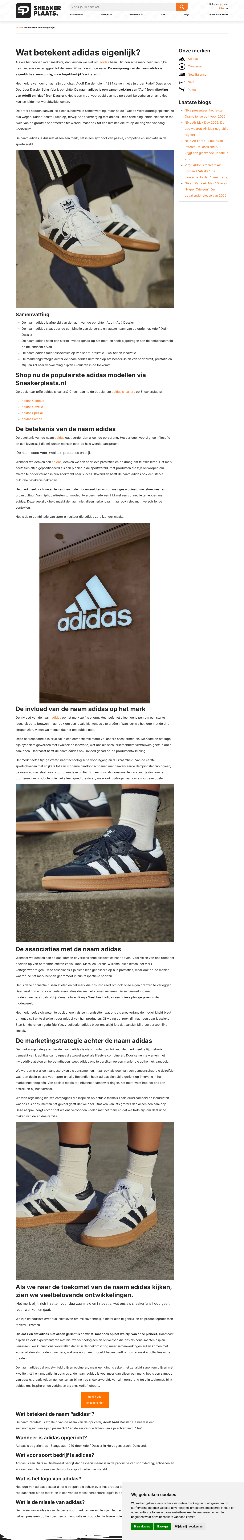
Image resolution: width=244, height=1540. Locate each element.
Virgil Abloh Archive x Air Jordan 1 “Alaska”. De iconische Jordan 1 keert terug (206, 171)
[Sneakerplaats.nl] (38, 10)
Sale (163, 14)
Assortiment (76, 14)
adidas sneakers (123, 391)
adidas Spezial (32, 413)
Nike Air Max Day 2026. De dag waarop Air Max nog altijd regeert (206, 129)
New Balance (192, 74)
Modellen (135, 14)
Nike (186, 82)
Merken (105, 14)
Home (19, 27)
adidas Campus (33, 401)
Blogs (186, 14)
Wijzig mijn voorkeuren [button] (188, 1526)
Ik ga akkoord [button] (142, 1526)
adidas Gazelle (32, 407)
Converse (190, 66)
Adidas (188, 59)
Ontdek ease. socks (218, 14)
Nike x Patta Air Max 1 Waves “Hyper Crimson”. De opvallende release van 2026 (206, 189)
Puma (187, 89)
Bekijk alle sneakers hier (95, 1399)
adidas (104, 62)
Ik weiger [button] (162, 1526)
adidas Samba (32, 419)
